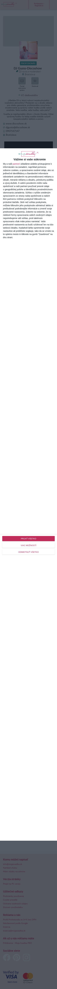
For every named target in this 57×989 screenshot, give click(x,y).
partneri (16, 164)
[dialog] (28, 494)
